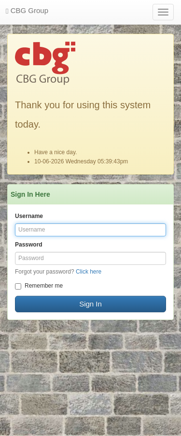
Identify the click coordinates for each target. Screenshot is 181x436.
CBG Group (27, 10)
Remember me (39, 286)
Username (29, 216)
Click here (88, 271)
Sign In (90, 304)
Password (28, 244)
